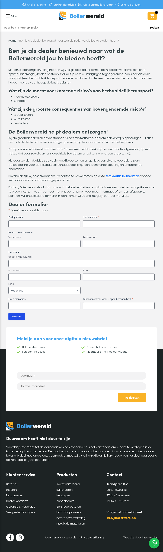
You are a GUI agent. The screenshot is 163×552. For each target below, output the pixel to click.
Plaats (86, 270)
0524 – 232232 (119, 501)
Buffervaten (64, 490)
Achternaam (90, 237)
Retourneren (14, 495)
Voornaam (14, 237)
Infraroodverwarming (70, 518)
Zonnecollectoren (68, 507)
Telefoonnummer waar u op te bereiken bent (108, 299)
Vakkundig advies (65, 4)
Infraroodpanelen (68, 512)
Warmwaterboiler (68, 484)
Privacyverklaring (92, 537)
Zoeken (154, 27)
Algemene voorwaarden (61, 537)
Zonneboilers (65, 501)
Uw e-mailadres (17, 299)
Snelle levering (36, 4)
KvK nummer (91, 217)
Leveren (11, 490)
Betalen (11, 484)
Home (12, 41)
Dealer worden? (17, 501)
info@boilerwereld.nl (121, 518)
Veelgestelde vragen (20, 512)
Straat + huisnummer (20, 257)
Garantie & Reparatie (20, 507)
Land (11, 284)
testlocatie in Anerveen (122, 176)
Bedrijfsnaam (16, 217)
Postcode (14, 270)
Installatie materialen (70, 524)
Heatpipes (63, 495)
